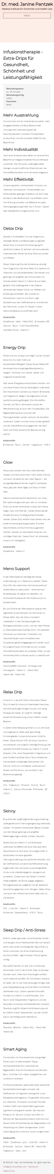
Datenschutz (9, 1170)
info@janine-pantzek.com (15, 1166)
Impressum (33, 1166)
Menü (27, 15)
